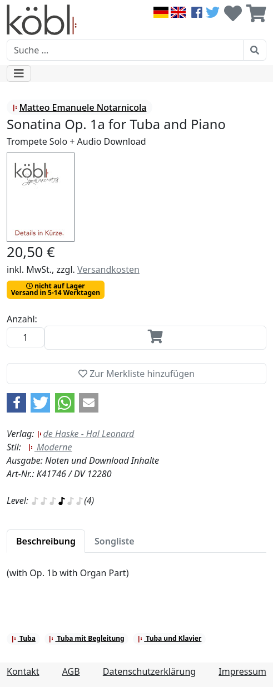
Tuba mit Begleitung (86, 638)
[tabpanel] (136, 579)
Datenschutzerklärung (149, 671)
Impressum (242, 671)
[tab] (46, 541)
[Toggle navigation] (19, 73)
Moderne (50, 447)
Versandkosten (108, 269)
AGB (71, 671)
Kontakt (23, 671)
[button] (16, 403)
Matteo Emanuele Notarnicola (79, 107)
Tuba (23, 638)
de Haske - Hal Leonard (86, 434)
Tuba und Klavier (169, 638)
